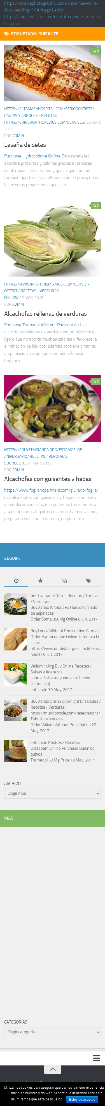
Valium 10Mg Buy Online (52, 666)
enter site (39, 689)
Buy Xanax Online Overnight (55, 701)
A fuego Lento (50, 10)
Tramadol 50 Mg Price (50, 760)
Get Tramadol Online (49, 595)
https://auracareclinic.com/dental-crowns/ (43, 16)
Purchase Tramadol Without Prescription (41, 324)
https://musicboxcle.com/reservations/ (65, 713)
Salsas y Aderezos (46, 672)
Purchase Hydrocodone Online (32, 156)
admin (18, 135)
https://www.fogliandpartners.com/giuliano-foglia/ (51, 490)
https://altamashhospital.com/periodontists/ (49, 109)
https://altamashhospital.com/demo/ (47, 551)
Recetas (49, 115)
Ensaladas (89, 701)
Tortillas (92, 595)
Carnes (92, 630)
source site (15, 463)
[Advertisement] (46, 919)
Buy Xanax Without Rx (50, 607)
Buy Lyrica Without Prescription (58, 630)
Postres (55, 742)
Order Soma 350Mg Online (54, 619)
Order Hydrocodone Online (54, 636)
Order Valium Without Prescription (61, 724)
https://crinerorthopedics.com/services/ (45, 122)
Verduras (49, 291)
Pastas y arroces (21, 115)
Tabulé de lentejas (47, 718)
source (37, 677)
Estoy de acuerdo (82, 1100)
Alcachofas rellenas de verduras (45, 313)
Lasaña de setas (25, 144)
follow (11, 297)
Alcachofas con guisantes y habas (48, 479)
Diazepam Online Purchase (54, 748)
